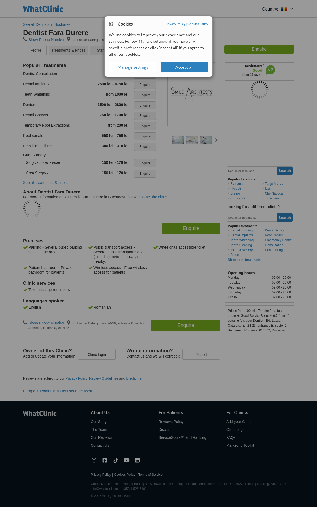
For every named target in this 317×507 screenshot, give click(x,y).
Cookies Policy (197, 24)
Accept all (184, 67)
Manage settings (132, 67)
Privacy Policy (175, 24)
